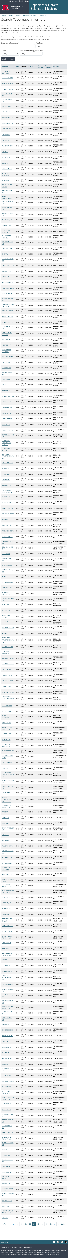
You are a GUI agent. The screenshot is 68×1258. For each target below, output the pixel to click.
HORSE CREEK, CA (7, 78)
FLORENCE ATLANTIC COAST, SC (8, 978)
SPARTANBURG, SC (8, 514)
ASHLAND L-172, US (8, 531)
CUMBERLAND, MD (8, 658)
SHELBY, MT (6, 823)
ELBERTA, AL (6, 277)
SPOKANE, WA (6, 722)
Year (17, 66)
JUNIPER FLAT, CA (7, 316)
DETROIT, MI (6, 553)
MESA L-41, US (6, 1109)
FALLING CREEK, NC (8, 282)
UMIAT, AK (5, 1041)
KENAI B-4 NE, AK (7, 89)
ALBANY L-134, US (7, 846)
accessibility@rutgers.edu (9, 1254)
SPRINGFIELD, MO (7, 931)
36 (42, 1224)
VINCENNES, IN (6, 942)
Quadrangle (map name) (10, 43)
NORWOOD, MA (7, 362)
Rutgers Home (13, 1)
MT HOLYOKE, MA (7, 123)
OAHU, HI (5, 1217)
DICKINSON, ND (7, 971)
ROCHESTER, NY (7, 711)
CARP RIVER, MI (7, 248)
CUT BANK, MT (7, 1075)
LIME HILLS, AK (6, 1104)
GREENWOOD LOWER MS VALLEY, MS (8, 775)
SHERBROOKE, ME (7, 1030)
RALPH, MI (5, 151)
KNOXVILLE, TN (7, 1200)
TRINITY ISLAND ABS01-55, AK (7, 728)
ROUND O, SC (6, 157)
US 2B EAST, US (7, 413)
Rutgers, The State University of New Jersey (18, 1247)
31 (21, 1224)
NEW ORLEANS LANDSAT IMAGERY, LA (8, 699)
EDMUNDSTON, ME (8, 1081)
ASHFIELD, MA (6, 225)
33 (30, 1224)
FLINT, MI (5, 768)
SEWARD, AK (6, 610)
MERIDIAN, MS (6, 903)
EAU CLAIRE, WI (7, 874)
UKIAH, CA (5, 622)
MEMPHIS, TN (6, 485)
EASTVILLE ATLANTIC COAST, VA (8, 456)
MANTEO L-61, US (7, 582)
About (11, 15)
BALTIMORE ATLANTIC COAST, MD (8, 640)
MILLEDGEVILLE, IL (7, 117)
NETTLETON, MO (7, 356)
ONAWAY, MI (6, 134)
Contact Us (42, 15)
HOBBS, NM (5, 468)
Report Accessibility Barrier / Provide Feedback (41, 1254)
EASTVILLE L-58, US (8, 664)
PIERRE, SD (5, 914)
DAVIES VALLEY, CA (8, 265)
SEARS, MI (5, 163)
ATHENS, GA (6, 1155)
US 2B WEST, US (7, 419)
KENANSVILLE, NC (7, 322)
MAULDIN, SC (6, 112)
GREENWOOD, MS (7, 984)
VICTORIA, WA (6, 525)
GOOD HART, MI (7, 294)
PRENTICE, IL (6, 379)
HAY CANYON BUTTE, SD (6, 72)
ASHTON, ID (6, 948)
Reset (11, 59)
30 (17, 1224)
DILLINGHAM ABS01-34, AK (6, 1178)
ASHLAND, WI (6, 740)
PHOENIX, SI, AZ (7, 705)
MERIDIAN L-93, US (8, 692)
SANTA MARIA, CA (7, 508)
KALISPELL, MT (6, 474)
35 (38, 1224)
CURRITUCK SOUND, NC (6, 869)
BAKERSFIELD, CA (7, 430)
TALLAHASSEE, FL (7, 1035)
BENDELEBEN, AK (7, 536)
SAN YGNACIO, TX (7, 390)
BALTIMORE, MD (7, 1058)
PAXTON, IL (5, 140)
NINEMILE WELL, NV (8, 129)
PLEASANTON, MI (7, 146)
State (4, 51)
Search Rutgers (24, 1)
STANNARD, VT (7, 180)
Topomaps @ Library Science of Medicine (44, 6)
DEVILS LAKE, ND (7, 762)
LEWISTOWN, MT (7, 897)
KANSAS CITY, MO (7, 681)
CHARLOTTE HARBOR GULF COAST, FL (6, 442)
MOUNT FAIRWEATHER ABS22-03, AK (6, 799)
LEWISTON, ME (6, 686)
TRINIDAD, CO (6, 519)
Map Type (39, 43)
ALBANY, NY (6, 1053)
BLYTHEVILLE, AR (7, 646)
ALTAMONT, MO (7, 220)
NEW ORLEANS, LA (7, 908)
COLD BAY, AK (6, 965)
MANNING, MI (6, 339)
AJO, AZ (4, 633)
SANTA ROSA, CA (7, 925)
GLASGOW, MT (6, 1087)
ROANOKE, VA (6, 502)
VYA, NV (4, 1149)
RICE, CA (4, 385)
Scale (30, 66)
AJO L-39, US (6, 424)
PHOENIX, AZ (6, 497)
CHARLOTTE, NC (7, 863)
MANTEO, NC (6, 793)
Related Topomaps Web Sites (26, 15)
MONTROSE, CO (7, 588)
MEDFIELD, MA (6, 345)
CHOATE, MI (6, 254)
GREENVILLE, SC (7, 565)
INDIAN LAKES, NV (7, 311)
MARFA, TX (5, 1206)
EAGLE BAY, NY (6, 271)
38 (51, 1224)
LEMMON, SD (6, 480)
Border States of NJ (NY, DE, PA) (31, 51)
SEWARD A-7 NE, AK (8, 396)
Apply (4, 59)
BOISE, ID (5, 1064)
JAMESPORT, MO (7, 83)
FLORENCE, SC (6, 1183)
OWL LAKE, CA (6, 367)
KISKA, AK (5, 576)
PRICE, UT (5, 812)
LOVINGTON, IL (6, 106)
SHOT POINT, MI (7, 169)
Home (4, 15)
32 (26, 1224)
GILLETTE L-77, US (7, 463)
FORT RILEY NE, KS (8, 288)
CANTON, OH (6, 1166)
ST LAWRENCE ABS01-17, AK (6, 1138)
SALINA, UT (5, 1024)
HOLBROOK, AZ (7, 675)
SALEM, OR (5, 605)
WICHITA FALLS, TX (8, 627)
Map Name (5, 66)
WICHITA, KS (6, 840)
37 (46, 1224)
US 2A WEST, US (7, 407)
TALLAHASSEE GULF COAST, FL (8, 616)
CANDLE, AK (6, 960)
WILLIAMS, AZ (6, 1047)
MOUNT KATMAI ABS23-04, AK (7, 1212)
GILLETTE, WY (6, 669)
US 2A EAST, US (7, 402)
